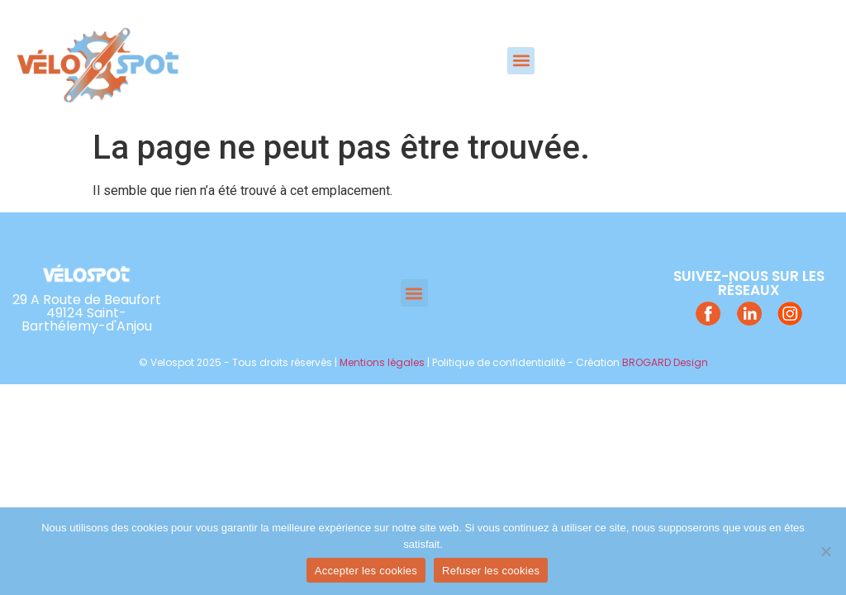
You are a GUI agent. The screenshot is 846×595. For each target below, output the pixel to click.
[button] (521, 60)
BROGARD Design (665, 362)
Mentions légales (382, 362)
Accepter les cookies (366, 570)
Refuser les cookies (490, 570)
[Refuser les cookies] (825, 551)
